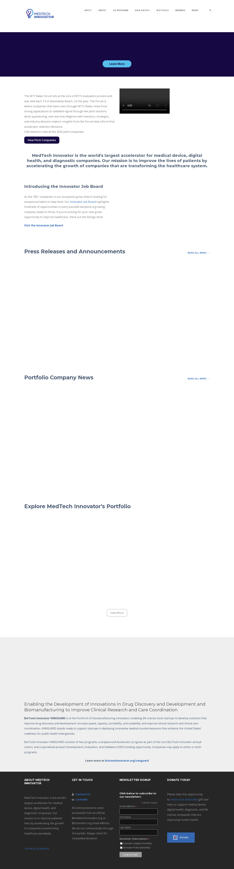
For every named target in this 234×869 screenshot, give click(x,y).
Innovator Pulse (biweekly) (136, 847)
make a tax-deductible (184, 799)
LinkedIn (81, 799)
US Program (120, 10)
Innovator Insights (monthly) (137, 843)
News (195, 10)
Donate (184, 837)
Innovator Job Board (83, 202)
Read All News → (199, 252)
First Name (125, 817)
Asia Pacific (142, 10)
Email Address (128, 806)
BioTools (163, 10)
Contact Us (82, 794)
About (102, 10)
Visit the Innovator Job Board (43, 225)
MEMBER (180, 10)
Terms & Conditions (36, 848)
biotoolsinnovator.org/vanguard (127, 760)
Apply (88, 10)
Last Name (125, 827)
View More (117, 613)
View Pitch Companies (42, 140)
